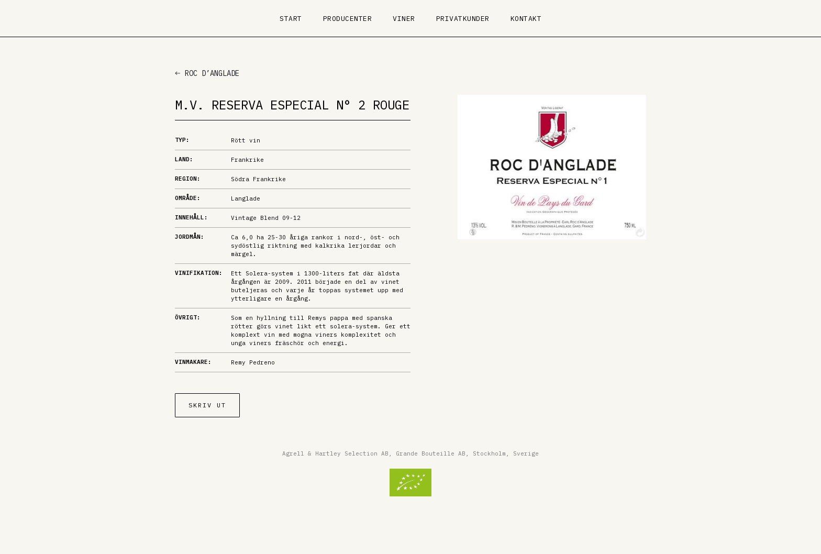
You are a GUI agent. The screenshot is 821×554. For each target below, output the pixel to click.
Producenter (347, 18)
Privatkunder (463, 18)
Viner (404, 18)
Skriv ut (207, 405)
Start (291, 18)
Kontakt (526, 18)
